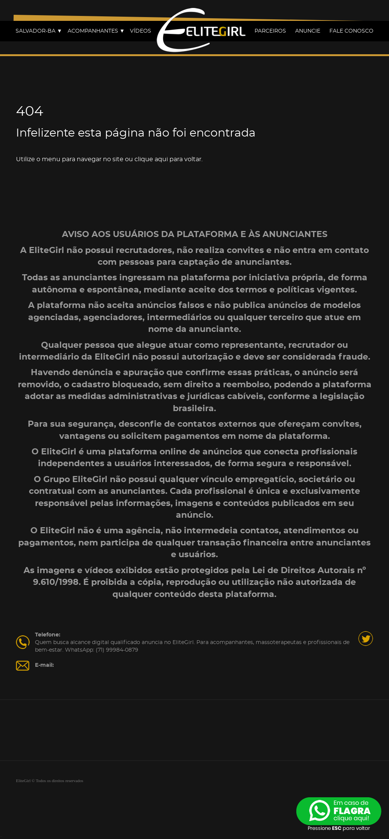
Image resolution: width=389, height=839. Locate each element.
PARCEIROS (270, 31)
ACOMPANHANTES (96, 31)
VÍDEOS (140, 31)
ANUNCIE (307, 31)
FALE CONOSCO (351, 31)
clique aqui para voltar (167, 159)
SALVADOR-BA (39, 31)
